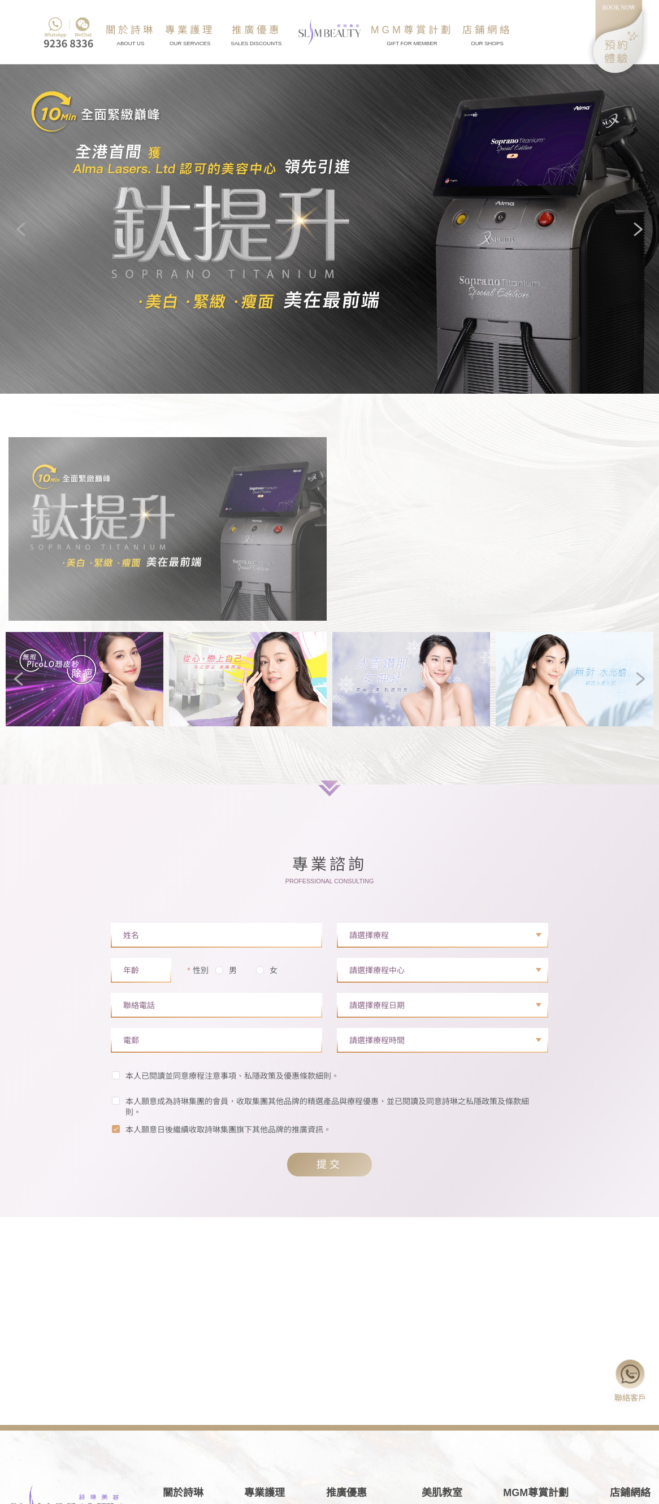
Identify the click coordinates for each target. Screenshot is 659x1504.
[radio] (226, 970)
